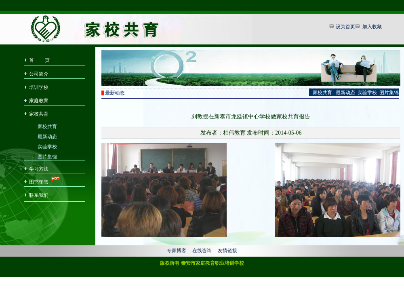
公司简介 (38, 74)
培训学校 (38, 87)
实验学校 (47, 146)
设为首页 (345, 27)
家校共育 (38, 114)
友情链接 (227, 250)
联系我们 (38, 195)
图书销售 (38, 182)
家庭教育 (38, 100)
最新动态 (47, 136)
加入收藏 (371, 27)
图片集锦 (47, 156)
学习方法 (38, 169)
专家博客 (176, 250)
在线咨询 (202, 250)
